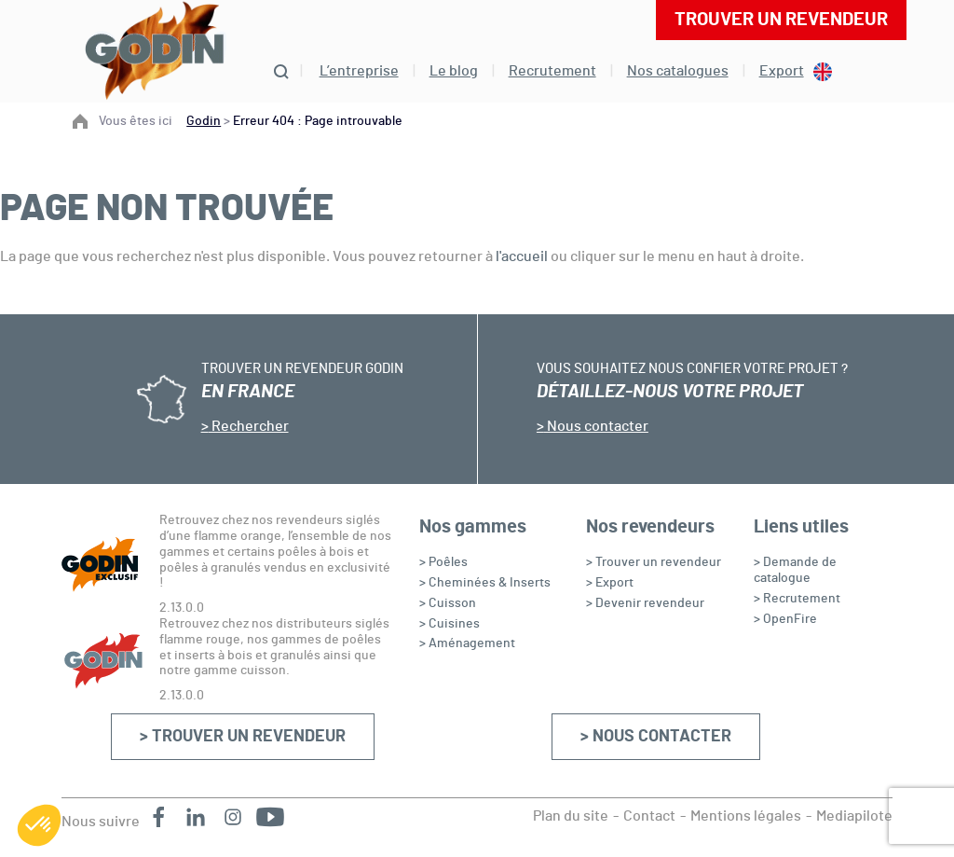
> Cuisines (449, 623)
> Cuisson (447, 603)
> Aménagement (467, 643)
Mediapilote (854, 816)
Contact (649, 816)
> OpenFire (785, 619)
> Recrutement (797, 598)
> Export (610, 582)
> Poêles (443, 562)
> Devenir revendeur (645, 603)
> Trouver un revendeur (243, 736)
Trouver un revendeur (781, 19)
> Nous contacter (655, 736)
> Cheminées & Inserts (485, 582)
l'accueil (522, 256)
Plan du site (570, 816)
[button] (39, 825)
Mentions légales (745, 816)
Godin (203, 121)
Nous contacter (596, 426)
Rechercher (249, 426)
